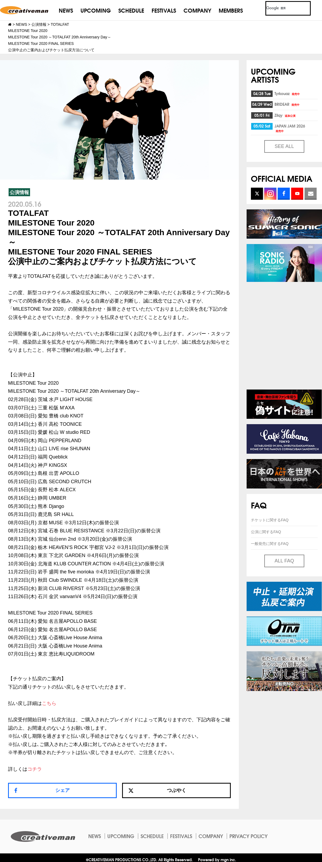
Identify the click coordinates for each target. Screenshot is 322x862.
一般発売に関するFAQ (269, 543)
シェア (62, 790)
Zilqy (285, 115)
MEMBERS (231, 10)
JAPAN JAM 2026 (290, 128)
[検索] (281, 8)
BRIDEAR (287, 104)
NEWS (66, 10)
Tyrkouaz (288, 93)
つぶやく (157, 790)
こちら (49, 703)
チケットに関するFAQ (269, 520)
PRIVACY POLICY (248, 836)
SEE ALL (284, 146)
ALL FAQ (284, 560)
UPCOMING (95, 10)
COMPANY (197, 10)
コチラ (34, 769)
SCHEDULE (131, 10)
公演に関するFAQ (266, 532)
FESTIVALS (164, 10)
